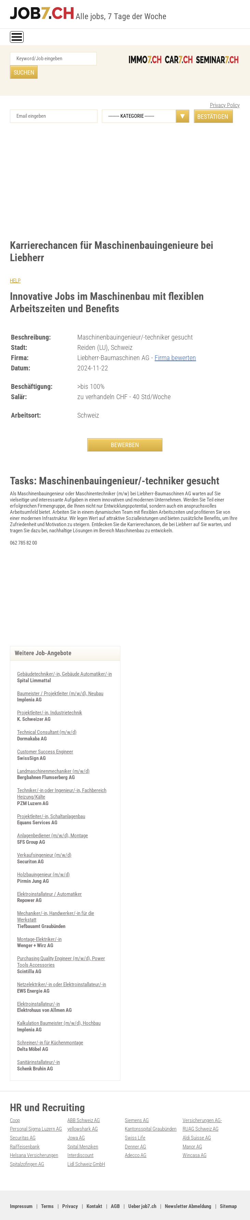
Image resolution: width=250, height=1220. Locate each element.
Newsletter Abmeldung (188, 1189)
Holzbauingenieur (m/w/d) (43, 862)
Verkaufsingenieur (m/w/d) (44, 843)
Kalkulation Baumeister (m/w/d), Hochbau (59, 1009)
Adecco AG (135, 1139)
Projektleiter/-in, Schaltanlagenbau (51, 805)
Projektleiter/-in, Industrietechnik (49, 703)
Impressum (21, 1189)
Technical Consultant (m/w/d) (47, 722)
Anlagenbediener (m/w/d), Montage (52, 824)
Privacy (70, 1189)
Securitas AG (23, 1122)
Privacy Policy (225, 92)
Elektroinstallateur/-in (38, 990)
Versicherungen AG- (202, 1105)
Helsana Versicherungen (34, 1139)
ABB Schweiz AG (83, 1105)
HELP (15, 267)
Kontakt (94, 1189)
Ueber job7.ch (142, 1189)
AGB (115, 1189)
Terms (47, 1189)
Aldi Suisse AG (197, 1122)
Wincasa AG (195, 1139)
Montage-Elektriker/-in (39, 926)
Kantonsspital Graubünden (150, 1113)
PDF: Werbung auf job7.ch (194, 1207)
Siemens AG (137, 1105)
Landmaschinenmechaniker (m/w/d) (53, 760)
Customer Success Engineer (45, 741)
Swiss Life (135, 1122)
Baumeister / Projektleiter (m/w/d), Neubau (60, 684)
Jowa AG (76, 1122)
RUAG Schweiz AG (201, 1113)
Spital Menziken (82, 1131)
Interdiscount (80, 1139)
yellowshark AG (82, 1113)
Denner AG (135, 1131)
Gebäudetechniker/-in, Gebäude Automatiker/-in (64, 664)
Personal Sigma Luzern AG (36, 1113)
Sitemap (228, 1189)
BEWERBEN (125, 431)
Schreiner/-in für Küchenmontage (50, 1028)
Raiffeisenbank (25, 1131)
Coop (15, 1105)
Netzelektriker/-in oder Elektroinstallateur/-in (61, 970)
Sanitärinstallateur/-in (38, 1047)
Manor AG (192, 1131)
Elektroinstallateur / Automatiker (49, 881)
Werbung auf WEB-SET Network (142, 1207)
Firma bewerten (175, 344)
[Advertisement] (125, 168)
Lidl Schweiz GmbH (86, 1148)
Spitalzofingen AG (27, 1148)
